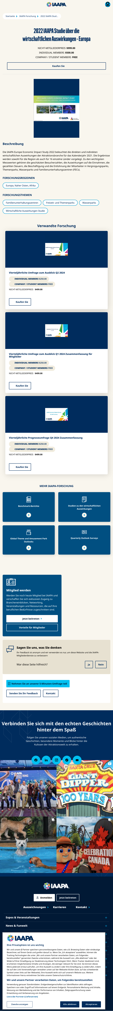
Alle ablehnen (69, 1004)
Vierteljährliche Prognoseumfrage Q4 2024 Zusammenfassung (46, 437)
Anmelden (46, 897)
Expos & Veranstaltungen (22, 917)
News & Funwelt (17, 926)
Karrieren (59, 907)
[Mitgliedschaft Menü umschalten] (107, 4)
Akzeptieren (91, 1004)
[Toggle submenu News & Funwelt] (106, 926)
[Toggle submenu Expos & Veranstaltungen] (106, 917)
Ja (89, 664)
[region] (53, 970)
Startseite (10, 16)
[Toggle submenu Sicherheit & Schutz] (106, 942)
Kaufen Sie (58, 66)
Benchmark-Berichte (28, 506)
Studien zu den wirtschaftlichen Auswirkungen (84, 507)
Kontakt (50, 693)
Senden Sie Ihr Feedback (23, 693)
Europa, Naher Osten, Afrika (20, 185)
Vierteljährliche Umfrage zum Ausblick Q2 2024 (37, 272)
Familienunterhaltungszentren (22, 202)
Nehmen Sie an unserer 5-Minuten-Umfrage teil (39, 683)
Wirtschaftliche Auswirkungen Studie (25, 210)
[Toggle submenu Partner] (106, 975)
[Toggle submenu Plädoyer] (106, 950)
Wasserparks (89, 202)
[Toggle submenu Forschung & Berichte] (106, 958)
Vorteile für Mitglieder (32, 627)
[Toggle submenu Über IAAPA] (106, 967)
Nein (101, 664)
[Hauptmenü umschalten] (5, 4)
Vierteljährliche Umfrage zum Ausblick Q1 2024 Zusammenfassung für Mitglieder (50, 355)
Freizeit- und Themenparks (60, 202)
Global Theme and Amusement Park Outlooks (28, 540)
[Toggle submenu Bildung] (106, 934)
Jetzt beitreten (30, 618)
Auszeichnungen (34, 907)
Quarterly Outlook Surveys (84, 538)
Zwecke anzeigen (19, 1004)
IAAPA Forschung (27, 16)
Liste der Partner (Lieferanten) (22, 996)
